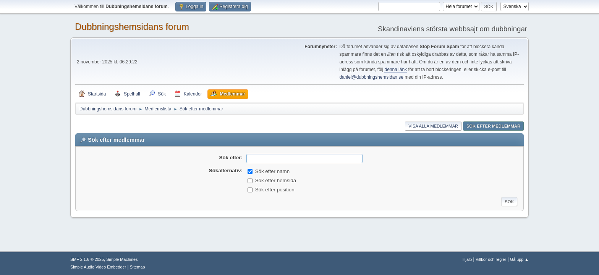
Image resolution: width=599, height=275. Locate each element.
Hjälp (467, 259)
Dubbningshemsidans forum (132, 26)
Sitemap (137, 267)
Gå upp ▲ (519, 259)
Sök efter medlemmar (493, 126)
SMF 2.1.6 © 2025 (87, 259)
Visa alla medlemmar (433, 126)
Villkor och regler (491, 259)
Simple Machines (122, 259)
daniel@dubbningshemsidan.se (371, 77)
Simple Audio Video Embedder (98, 267)
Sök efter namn (272, 171)
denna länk (395, 69)
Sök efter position (275, 189)
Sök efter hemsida (275, 180)
